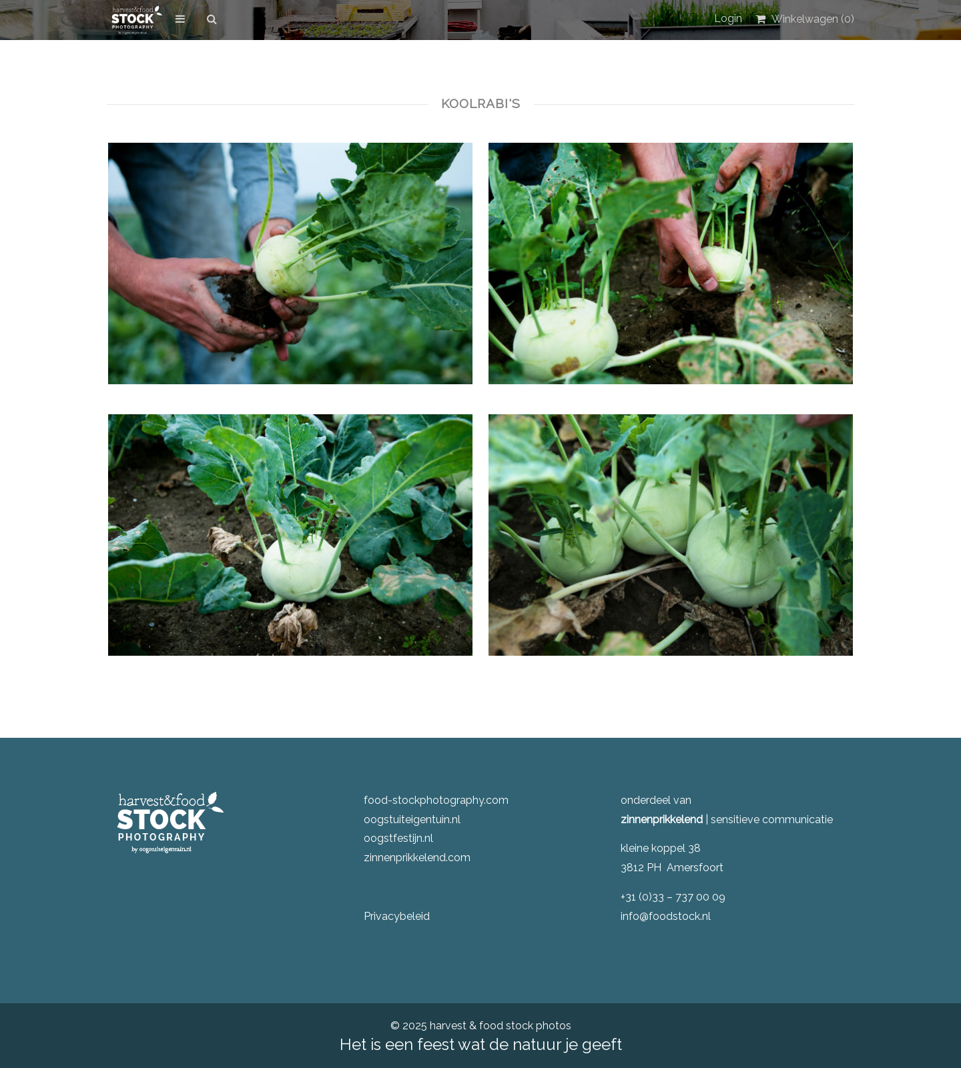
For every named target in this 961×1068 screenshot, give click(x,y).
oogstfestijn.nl (398, 838)
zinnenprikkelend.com (417, 857)
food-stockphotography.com (436, 800)
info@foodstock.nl (666, 916)
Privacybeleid (397, 916)
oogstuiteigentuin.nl (412, 819)
